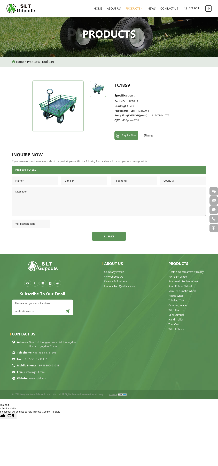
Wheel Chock (176, 329)
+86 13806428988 (48, 365)
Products (133, 8)
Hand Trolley (175, 319)
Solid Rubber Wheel (180, 286)
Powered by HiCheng (92, 394)
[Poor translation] (11, 416)
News (152, 8)
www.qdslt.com (38, 378)
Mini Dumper (176, 314)
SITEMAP (113, 394)
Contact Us (169, 8)
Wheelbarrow (176, 310)
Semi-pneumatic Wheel (182, 291)
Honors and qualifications (119, 286)
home (98, 8)
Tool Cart (48, 61)
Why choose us (113, 276)
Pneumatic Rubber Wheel (183, 281)
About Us (114, 8)
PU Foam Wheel (177, 276)
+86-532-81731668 (44, 352)
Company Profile (114, 272)
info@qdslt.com (35, 372)
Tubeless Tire (176, 300)
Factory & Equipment (116, 281)
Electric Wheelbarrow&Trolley (186, 272)
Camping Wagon (178, 305)
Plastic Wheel (176, 295)
